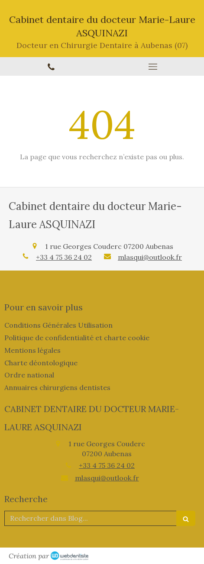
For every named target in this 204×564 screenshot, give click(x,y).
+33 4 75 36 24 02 (64, 257)
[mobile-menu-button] (153, 66)
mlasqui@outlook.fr (150, 257)
